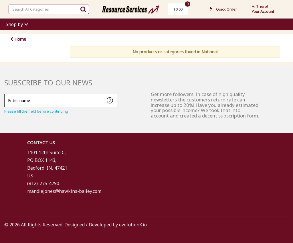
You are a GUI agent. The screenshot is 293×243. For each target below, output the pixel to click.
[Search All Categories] (49, 9)
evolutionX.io (133, 225)
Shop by (14, 24)
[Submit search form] (83, 9)
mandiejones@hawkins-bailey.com (64, 191)
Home (18, 39)
